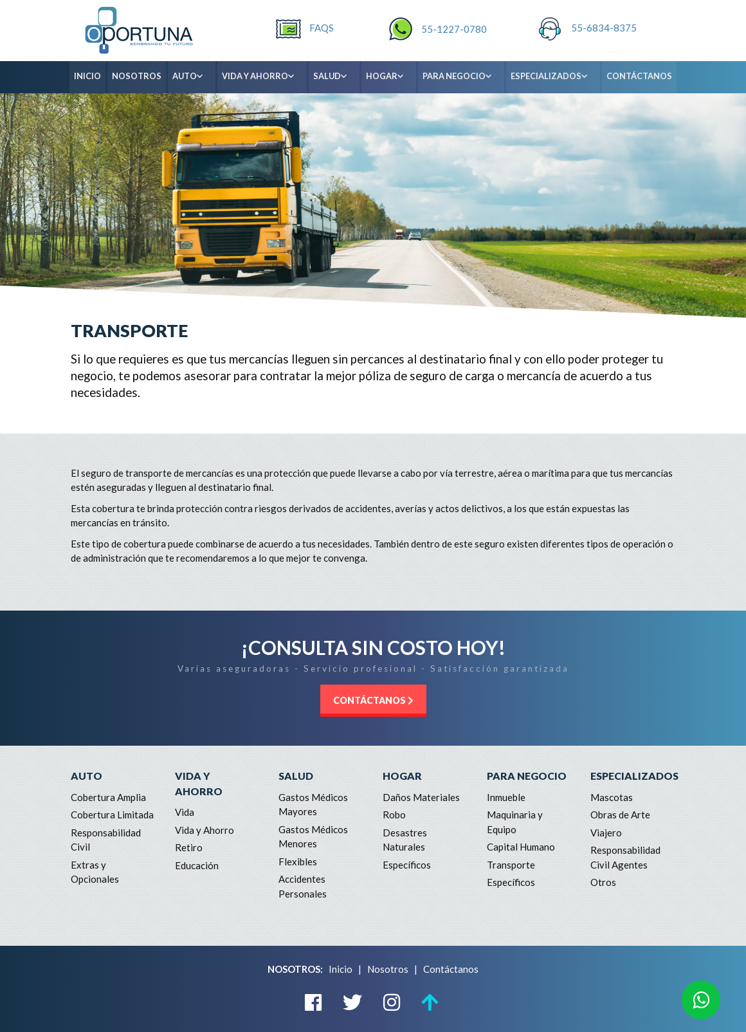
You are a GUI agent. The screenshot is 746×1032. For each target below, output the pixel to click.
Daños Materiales (421, 797)
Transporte (511, 865)
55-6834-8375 (604, 27)
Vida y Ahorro (204, 830)
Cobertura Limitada (112, 814)
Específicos (407, 865)
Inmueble (506, 797)
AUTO (193, 76)
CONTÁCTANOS (639, 76)
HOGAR (390, 76)
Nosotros (387, 969)
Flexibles (297, 861)
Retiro (189, 847)
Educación (197, 865)
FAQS (321, 27)
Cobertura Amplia (108, 797)
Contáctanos (450, 969)
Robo (394, 814)
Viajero (606, 832)
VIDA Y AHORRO (263, 76)
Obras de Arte (620, 814)
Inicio (340, 969)
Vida (184, 812)
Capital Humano (521, 846)
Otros (603, 882)
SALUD (335, 76)
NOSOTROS (136, 76)
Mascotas (611, 797)
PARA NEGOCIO (462, 76)
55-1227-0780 (454, 29)
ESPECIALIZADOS (554, 76)
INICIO (87, 76)
